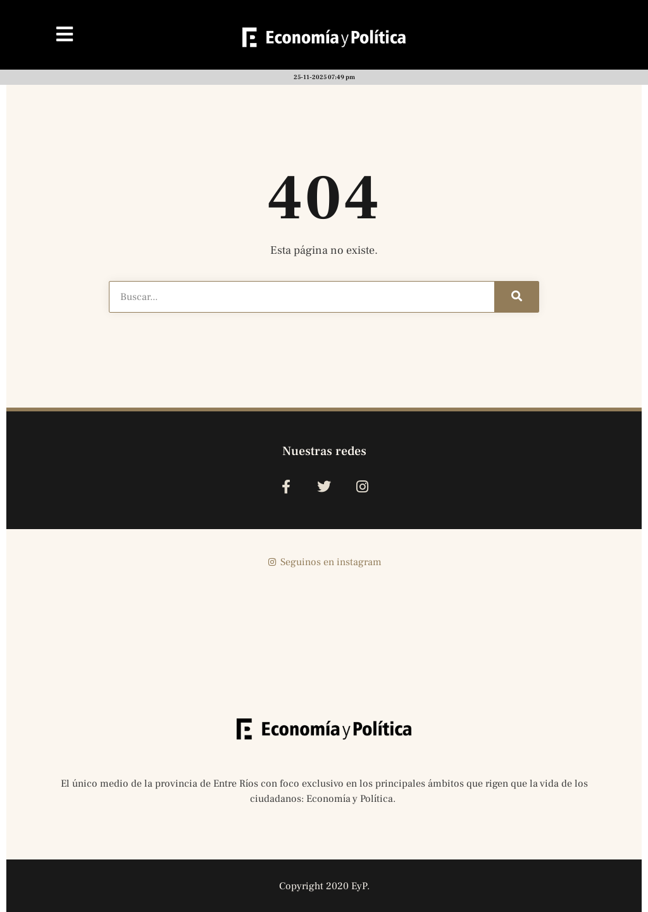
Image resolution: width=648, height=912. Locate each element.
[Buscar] (516, 297)
